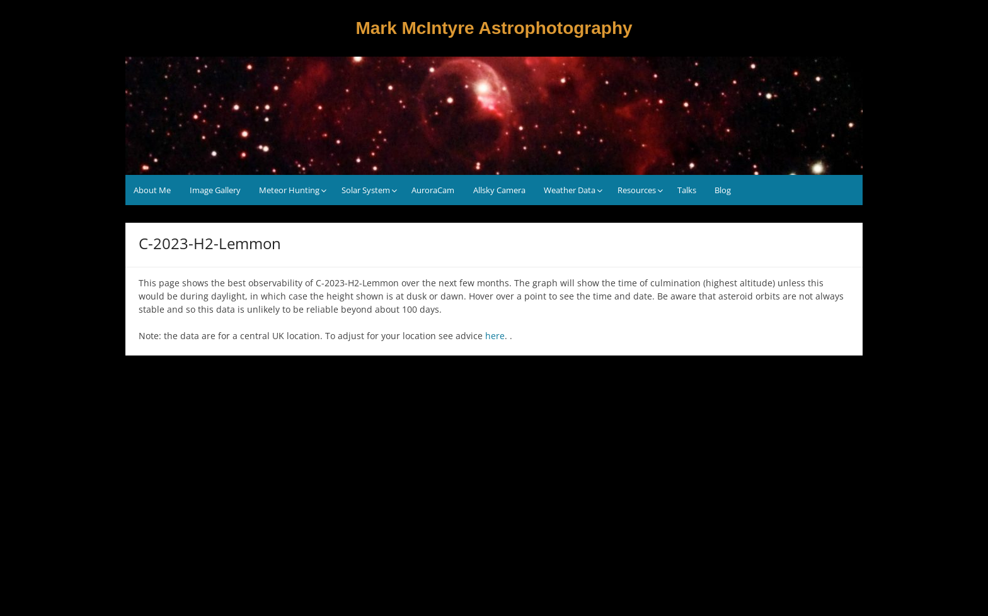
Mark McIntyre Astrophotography (493, 28)
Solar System (366, 190)
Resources (637, 190)
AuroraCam (432, 190)
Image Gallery (215, 190)
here (495, 336)
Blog (723, 190)
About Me (152, 190)
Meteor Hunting (289, 190)
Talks (686, 190)
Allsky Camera (499, 190)
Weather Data (569, 190)
